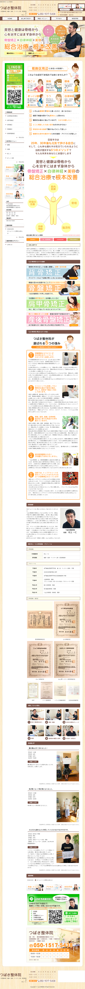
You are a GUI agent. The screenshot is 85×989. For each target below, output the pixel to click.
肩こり (9, 153)
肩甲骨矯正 (10, 120)
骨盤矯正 (9, 129)
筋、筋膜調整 (46, 239)
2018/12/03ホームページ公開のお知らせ (15, 231)
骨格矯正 (32, 239)
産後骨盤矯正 (11, 133)
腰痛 (8, 145)
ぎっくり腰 (10, 158)
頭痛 (8, 149)
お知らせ (9, 244)
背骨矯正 (9, 124)
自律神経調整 (60, 239)
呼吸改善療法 (74, 239)
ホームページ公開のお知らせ (45, 880)
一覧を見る (21, 137)
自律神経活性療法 (12, 116)
